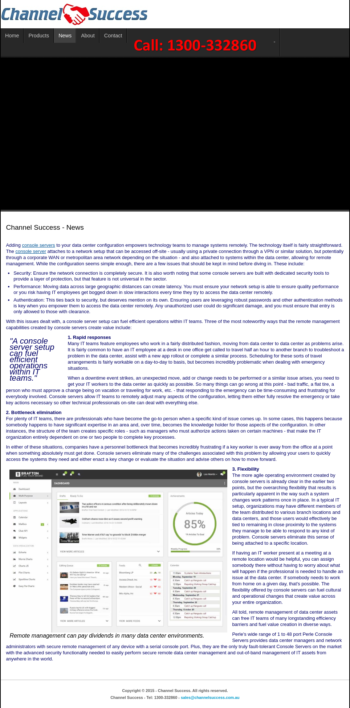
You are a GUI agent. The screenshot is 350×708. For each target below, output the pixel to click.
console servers (38, 245)
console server (30, 251)
